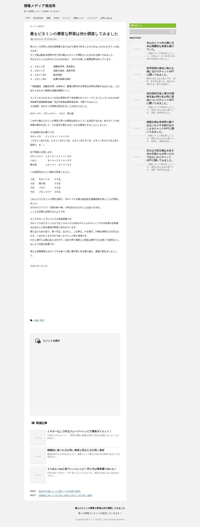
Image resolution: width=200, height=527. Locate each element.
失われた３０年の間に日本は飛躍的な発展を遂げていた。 (160, 46)
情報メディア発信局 (39, 6)
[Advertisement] (53, 290)
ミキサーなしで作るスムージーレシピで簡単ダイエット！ (79, 431)
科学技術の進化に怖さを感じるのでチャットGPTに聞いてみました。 (160, 71)
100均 (56, 18)
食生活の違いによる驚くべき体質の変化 (60, 491)
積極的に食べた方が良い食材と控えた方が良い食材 (75, 450)
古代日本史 (38, 18)
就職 (48, 18)
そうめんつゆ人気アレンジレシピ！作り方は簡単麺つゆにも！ (82, 469)
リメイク (66, 18)
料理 (42, 320)
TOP (28, 18)
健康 (36, 320)
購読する (136, 25)
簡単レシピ (79, 18)
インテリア (92, 18)
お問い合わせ (106, 18)
